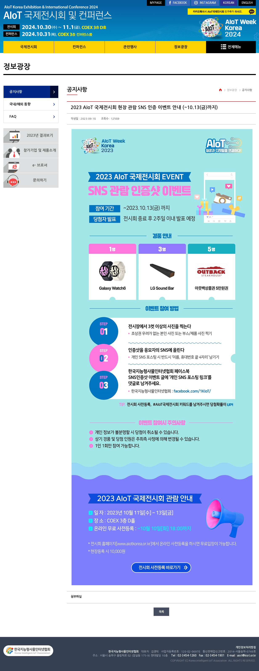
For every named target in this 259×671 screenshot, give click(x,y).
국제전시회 (28, 47)
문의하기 (39, 180)
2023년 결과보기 (40, 135)
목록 (161, 611)
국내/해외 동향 (20, 104)
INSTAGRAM (205, 3)
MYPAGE (156, 2)
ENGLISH (247, 2)
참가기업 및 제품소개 (40, 150)
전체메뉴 (231, 47)
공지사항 (15, 91)
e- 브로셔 (39, 165)
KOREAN (228, 2)
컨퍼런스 (79, 47)
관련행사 (130, 47)
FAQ (12, 116)
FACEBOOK (178, 3)
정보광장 (180, 47)
